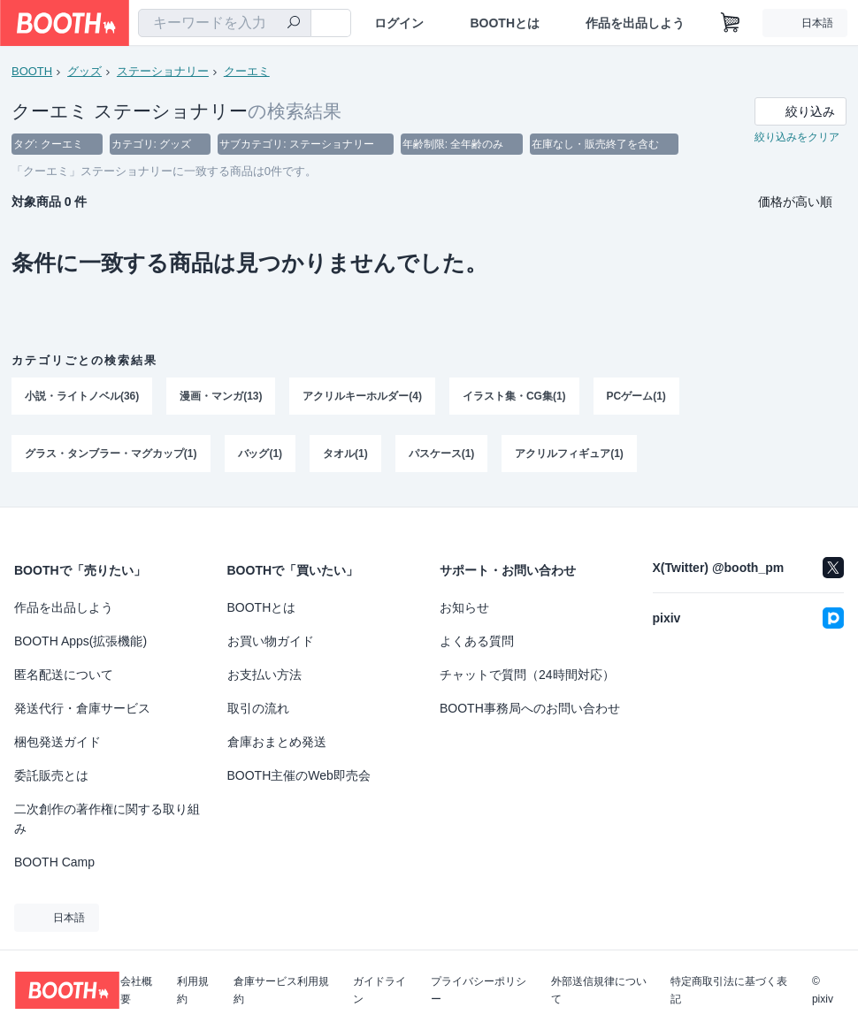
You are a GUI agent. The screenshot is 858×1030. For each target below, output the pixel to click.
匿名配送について (63, 675)
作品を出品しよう (635, 23)
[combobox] (224, 23)
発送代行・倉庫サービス (82, 708)
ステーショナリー (163, 71)
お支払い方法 (264, 675)
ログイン (399, 23)
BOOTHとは (505, 23)
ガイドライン (379, 990)
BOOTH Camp (54, 862)
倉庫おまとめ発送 (276, 742)
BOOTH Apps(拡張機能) (80, 641)
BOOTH (31, 71)
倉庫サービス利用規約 (281, 990)
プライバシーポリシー (478, 990)
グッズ (84, 71)
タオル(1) (345, 455)
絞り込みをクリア (797, 138)
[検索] (293, 23)
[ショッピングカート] (731, 23)
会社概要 (136, 990)
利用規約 (193, 990)
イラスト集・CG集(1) (514, 397)
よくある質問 (477, 641)
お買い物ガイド (270, 641)
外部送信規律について (599, 990)
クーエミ (247, 71)
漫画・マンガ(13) (221, 397)
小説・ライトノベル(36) (82, 397)
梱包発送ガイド (57, 742)
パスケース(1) (442, 455)
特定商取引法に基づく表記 (728, 990)
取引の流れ (258, 708)
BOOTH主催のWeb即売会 (299, 775)
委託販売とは (51, 775)
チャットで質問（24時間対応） (527, 675)
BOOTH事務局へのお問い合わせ (530, 708)
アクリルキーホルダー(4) (363, 397)
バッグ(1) (260, 455)
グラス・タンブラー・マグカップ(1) (111, 455)
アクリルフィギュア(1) (570, 455)
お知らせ (464, 607)
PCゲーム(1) (636, 397)
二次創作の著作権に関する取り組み (107, 818)
